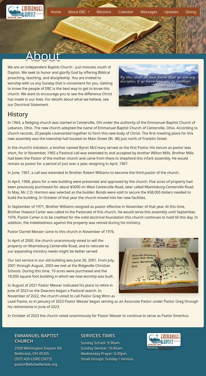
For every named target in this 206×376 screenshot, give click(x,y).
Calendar (125, 11)
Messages (149, 11)
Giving (190, 11)
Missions (104, 11)
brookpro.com (166, 347)
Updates (171, 11)
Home (56, 11)
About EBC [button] (77, 11)
